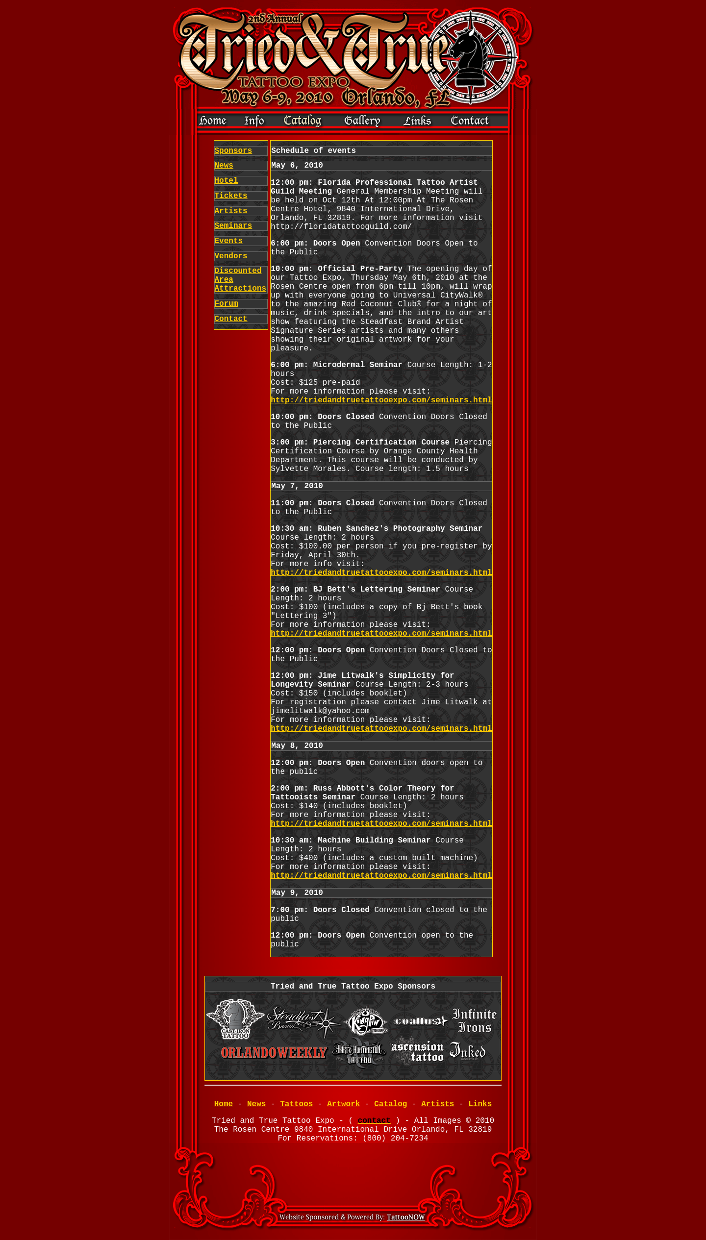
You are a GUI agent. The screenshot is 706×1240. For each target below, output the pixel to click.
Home (223, 1104)
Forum (226, 303)
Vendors (231, 256)
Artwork (343, 1104)
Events (229, 241)
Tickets (231, 196)
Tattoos (296, 1104)
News (224, 165)
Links (480, 1104)
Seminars (233, 226)
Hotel (226, 180)
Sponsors (233, 151)
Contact (231, 319)
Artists (231, 211)
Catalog (390, 1104)
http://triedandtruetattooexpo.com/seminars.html (381, 400)
